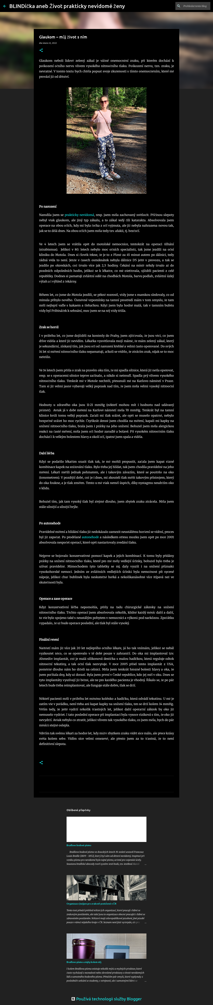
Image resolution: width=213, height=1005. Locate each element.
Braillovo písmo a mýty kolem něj (84, 962)
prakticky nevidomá (79, 215)
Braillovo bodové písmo (79, 845)
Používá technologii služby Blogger (106, 998)
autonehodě (90, 537)
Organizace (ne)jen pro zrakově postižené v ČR (91, 903)
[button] (41, 50)
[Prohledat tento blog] (192, 6)
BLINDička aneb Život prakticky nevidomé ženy (67, 6)
